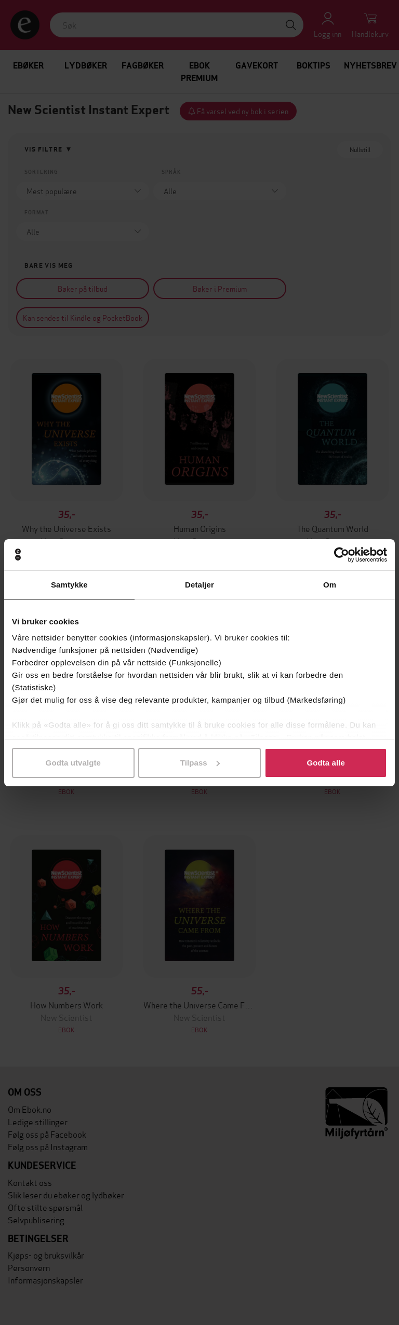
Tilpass (200, 762)
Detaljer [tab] (199, 584)
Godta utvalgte (73, 762)
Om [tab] (329, 584)
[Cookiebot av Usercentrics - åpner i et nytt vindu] (341, 555)
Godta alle (326, 762)
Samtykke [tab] (69, 584)
